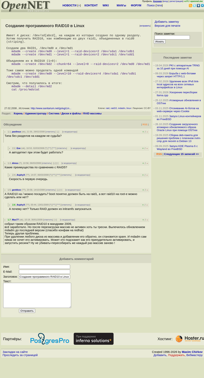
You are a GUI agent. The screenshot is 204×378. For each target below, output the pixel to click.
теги (159, 5)
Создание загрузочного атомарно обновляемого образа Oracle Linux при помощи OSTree (177, 127)
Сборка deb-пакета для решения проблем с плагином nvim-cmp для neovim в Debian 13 (179, 138)
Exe (19, 162)
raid (107, 122)
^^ (49, 162)
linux (129, 122)
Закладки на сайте (15, 371)
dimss (15, 177)
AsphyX (21, 189)
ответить (50, 146)
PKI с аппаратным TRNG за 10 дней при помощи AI (178, 67)
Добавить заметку (167, 21)
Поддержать (176, 374)
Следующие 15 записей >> (181, 154)
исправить (145, 26)
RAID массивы (92, 127)
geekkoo (16, 204)
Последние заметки (178, 57)
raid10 (114, 122)
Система (54, 127)
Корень (18, 127)
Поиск (151, 5)
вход (165, 1)
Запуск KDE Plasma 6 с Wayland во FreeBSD (177, 148)
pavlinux (16, 146)
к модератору (70, 146)
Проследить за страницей (20, 374)
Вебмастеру (194, 374)
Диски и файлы (71, 127)
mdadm (121, 122)
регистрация (176, 1)
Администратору (35, 127)
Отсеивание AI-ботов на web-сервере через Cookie (178, 110)
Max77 (15, 234)
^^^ (54, 162)
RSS (144, 138)
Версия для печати (167, 25)
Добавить (160, 374)
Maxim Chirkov (192, 371)
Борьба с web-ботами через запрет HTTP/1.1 (176, 75)
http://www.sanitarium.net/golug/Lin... (51, 122)
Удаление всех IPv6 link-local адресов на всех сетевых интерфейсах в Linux (178, 84)
